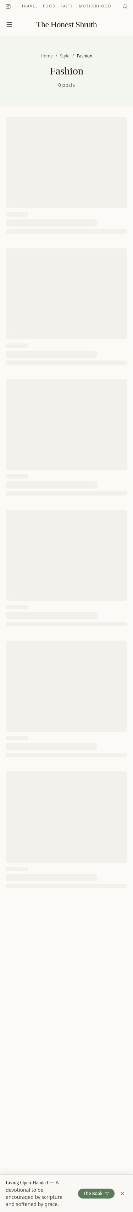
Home (47, 56)
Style (65, 56)
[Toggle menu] (9, 24)
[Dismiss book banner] (122, 1194)
